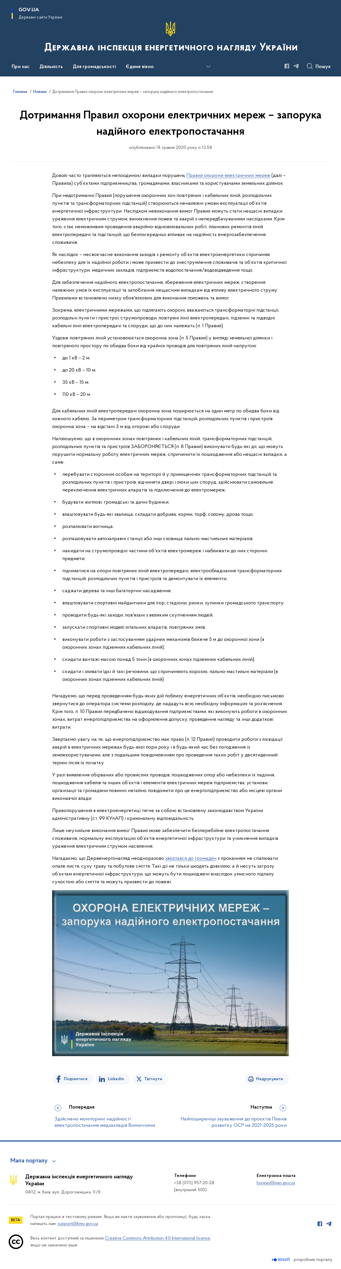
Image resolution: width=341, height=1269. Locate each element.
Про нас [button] (21, 67)
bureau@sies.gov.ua (276, 1183)
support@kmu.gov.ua (78, 1224)
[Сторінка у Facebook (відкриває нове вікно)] (286, 66)
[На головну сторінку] (170, 37)
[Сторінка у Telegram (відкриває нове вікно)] (296, 66)
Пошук (323, 67)
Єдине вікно (140, 67)
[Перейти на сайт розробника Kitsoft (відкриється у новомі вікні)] (281, 1259)
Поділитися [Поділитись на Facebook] (75, 1079)
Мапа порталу (29, 1161)
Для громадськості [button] (94, 67)
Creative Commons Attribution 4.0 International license (157, 1238)
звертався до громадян (190, 858)
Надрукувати (269, 1079)
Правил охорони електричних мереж (228, 175)
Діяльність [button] (51, 67)
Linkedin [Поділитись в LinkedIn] (116, 1079)
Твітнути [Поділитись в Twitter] (153, 1079)
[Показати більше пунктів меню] (208, 66)
